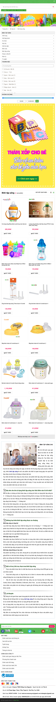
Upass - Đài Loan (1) (9, 75)
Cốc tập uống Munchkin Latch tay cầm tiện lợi (14, 224)
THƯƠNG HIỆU (6, 61)
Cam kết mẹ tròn (7, 641)
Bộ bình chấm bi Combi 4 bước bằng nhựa (13, 383)
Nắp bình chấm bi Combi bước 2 (37, 343)
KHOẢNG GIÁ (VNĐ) (7, 94)
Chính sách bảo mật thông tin (10, 638)
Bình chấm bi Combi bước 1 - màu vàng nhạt (41, 423)
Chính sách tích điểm (8, 668)
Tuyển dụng (5, 644)
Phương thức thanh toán (9, 659)
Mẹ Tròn (16, 700)
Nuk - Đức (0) (7, 90)
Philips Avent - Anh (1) (10, 87)
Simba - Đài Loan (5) (9, 81)
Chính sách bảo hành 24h (9, 665)
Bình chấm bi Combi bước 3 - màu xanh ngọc (41, 383)
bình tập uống (13, 471)
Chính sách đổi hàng (8, 662)
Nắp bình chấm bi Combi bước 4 (10, 343)
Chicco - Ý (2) (8, 72)
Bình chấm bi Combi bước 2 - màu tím (12, 423)
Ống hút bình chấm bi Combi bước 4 (38, 303)
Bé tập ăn (12, 29)
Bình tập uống (21, 29)
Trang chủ (5, 29)
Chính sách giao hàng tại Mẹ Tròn (11, 656)
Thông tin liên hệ (7, 650)
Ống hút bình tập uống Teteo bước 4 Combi (13, 303)
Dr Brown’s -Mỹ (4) (9, 69)
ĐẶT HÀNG (8, 233)
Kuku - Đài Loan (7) (9, 78)
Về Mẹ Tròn (5, 647)
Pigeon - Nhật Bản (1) (10, 84)
